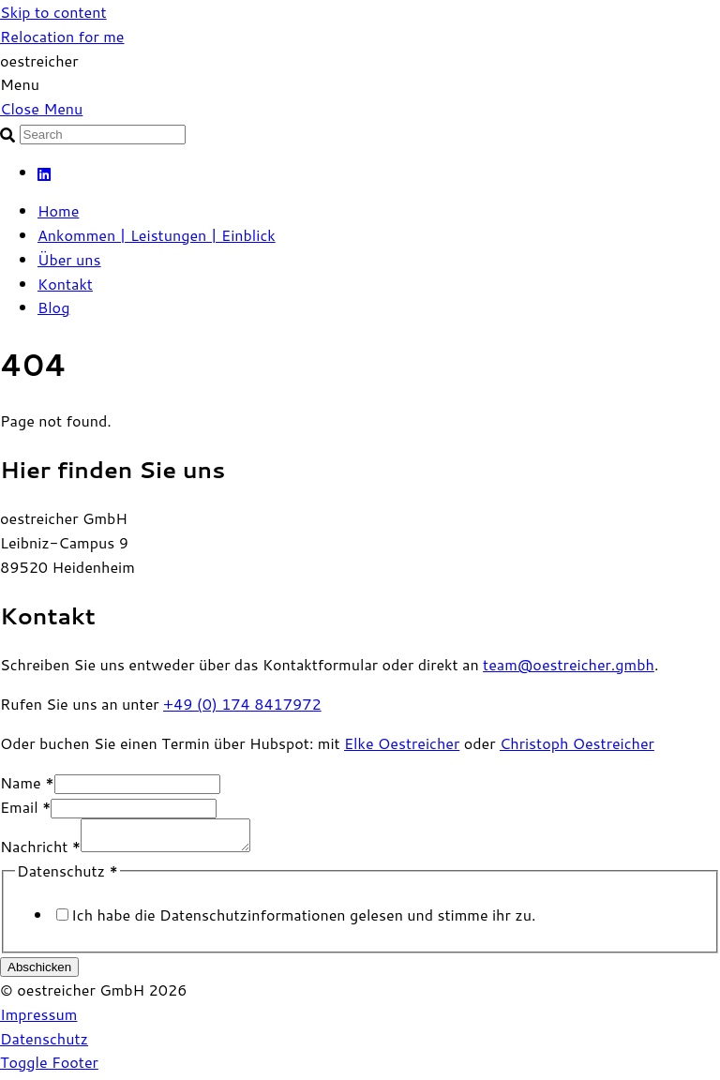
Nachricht (40, 851)
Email (25, 807)
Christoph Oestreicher (577, 743)
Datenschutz (44, 1044)
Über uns (69, 259)
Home (58, 210)
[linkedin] (45, 172)
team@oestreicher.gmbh (568, 664)
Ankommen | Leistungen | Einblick (157, 235)
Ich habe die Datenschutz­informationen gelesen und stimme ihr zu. (303, 920)
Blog (53, 307)
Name (27, 782)
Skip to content (53, 11)
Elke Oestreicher (401, 743)
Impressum (38, 1019)
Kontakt (65, 283)
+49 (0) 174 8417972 (242, 703)
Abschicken (39, 973)
